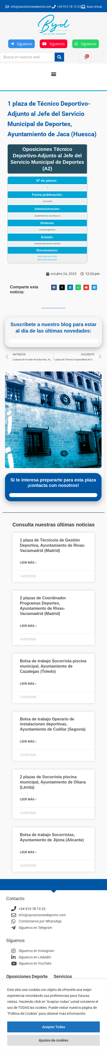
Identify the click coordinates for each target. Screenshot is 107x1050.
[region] (53, 1014)
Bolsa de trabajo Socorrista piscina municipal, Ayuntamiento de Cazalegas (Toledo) (53, 666)
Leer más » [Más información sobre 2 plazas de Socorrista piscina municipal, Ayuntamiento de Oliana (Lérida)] (28, 799)
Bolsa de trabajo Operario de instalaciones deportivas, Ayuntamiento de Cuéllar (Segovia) (52, 724)
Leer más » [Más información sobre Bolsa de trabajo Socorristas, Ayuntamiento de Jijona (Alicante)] (28, 852)
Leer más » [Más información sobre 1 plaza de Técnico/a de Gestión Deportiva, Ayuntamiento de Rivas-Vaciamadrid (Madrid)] (28, 562)
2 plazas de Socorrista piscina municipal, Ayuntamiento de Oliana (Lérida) (53, 782)
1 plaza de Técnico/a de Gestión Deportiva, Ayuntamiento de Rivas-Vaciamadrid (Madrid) (52, 545)
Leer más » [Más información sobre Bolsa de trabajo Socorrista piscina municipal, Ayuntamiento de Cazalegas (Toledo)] (28, 683)
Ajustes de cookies (53, 1040)
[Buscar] (59, 57)
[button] (53, 74)
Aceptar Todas (53, 1027)
